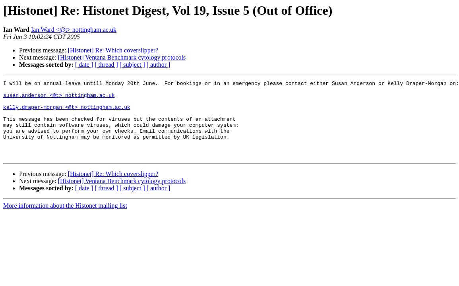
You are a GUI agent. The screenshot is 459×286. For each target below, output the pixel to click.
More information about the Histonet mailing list (65, 221)
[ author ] (158, 64)
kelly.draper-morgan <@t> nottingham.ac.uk (66, 112)
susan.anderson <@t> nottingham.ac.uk (59, 98)
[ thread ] (106, 64)
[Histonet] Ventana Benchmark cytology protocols (122, 57)
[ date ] (84, 64)
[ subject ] (132, 64)
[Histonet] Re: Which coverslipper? (113, 50)
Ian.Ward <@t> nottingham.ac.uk (73, 29)
